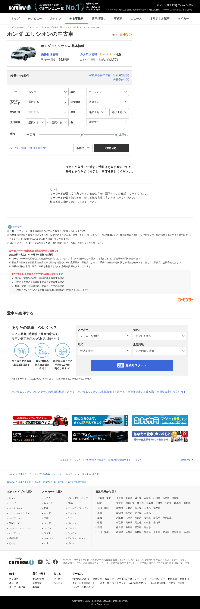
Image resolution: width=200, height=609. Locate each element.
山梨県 (186, 503)
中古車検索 (76, 18)
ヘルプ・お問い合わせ (83, 587)
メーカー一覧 (37, 27)
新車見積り (99, 18)
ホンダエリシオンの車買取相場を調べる (101, 391)
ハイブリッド (15, 518)
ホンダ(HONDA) (42, 474)
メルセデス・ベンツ (78, 498)
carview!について (81, 579)
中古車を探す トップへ (69, 460)
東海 (99, 513)
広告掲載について (138, 583)
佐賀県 (129, 532)
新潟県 (119, 508)
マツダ (47, 523)
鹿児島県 (176, 532)
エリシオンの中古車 (89, 474)
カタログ (55, 18)
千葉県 (149, 503)
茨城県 (159, 503)
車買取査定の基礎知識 (141, 391)
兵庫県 (129, 517)
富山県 (138, 508)
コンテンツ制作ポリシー (84, 583)
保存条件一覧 (121, 79)
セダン (12, 498)
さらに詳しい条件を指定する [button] (31, 147)
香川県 (129, 527)
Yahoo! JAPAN (185, 5)
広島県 (147, 522)
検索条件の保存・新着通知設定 (110, 75)
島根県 (129, 522)
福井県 (156, 508)
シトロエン (73, 533)
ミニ (70, 518)
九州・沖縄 (103, 532)
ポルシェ (72, 523)
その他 (12, 543)
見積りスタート (136, 365)
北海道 (119, 498)
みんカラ (58, 583)
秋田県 (156, 498)
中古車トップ (23, 27)
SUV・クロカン (17, 523)
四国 (99, 527)
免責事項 (184, 579)
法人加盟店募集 (158, 583)
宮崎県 (166, 532)
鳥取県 (119, 522)
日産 (46, 508)
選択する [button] (33, 101)
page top (185, 460)
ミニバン (13, 503)
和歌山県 (167, 517)
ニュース (136, 18)
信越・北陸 (103, 508)
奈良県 (156, 517)
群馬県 (177, 503)
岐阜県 (129, 513)
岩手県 (138, 498)
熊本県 (147, 532)
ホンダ (47, 513)
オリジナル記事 (160, 18)
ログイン (161, 5)
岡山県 (138, 522)
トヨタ (47, 498)
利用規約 (172, 579)
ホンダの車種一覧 (54, 27)
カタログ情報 (88, 54)
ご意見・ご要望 (176, 583)
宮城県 (147, 498)
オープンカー (15, 533)
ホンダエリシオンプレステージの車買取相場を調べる (43, 391)
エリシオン (59, 482)
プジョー (72, 528)
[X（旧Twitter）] (48, 562)
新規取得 (171, 5)
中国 (99, 522)
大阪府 (119, 517)
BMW (70, 503)
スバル (47, 528)
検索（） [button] (111, 148)
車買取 (118, 18)
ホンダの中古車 (72, 27)
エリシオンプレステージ (65, 474)
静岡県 (138, 513)
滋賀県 (147, 517)
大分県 (156, 532)
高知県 (147, 527)
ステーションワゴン (19, 513)
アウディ (72, 513)
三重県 (147, 513)
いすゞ (47, 543)
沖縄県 (186, 532)
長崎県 (138, 532)
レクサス (48, 503)
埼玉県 (140, 503)
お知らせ (109, 579)
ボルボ (71, 543)
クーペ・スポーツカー (20, 528)
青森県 (129, 498)
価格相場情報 (49, 54)
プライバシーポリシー (128, 579)
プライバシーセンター (153, 579)
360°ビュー (35, 18)
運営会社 (97, 579)
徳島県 (119, 527)
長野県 (129, 508)
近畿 (99, 517)
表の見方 (15, 227)
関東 (99, 503)
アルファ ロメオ (77, 538)
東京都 (119, 503)
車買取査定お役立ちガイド (172, 391)
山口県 (156, 522)
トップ (15, 18)
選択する (94, 122)
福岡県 (119, 532)
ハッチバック (15, 508)
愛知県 (119, 513)
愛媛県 (138, 527)
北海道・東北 (104, 498)
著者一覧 (104, 583)
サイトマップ (119, 583)
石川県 (147, 508)
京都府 (138, 517)
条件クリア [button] (82, 148)
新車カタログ (24, 474)
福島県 (175, 498)
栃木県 (168, 503)
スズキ (47, 533)
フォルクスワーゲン (78, 508)
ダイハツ (48, 538)
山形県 (166, 498)
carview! (10, 27)
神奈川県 (130, 503)
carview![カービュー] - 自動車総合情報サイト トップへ (114, 460)
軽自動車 (13, 538)
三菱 (46, 518)
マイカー (183, 18)
